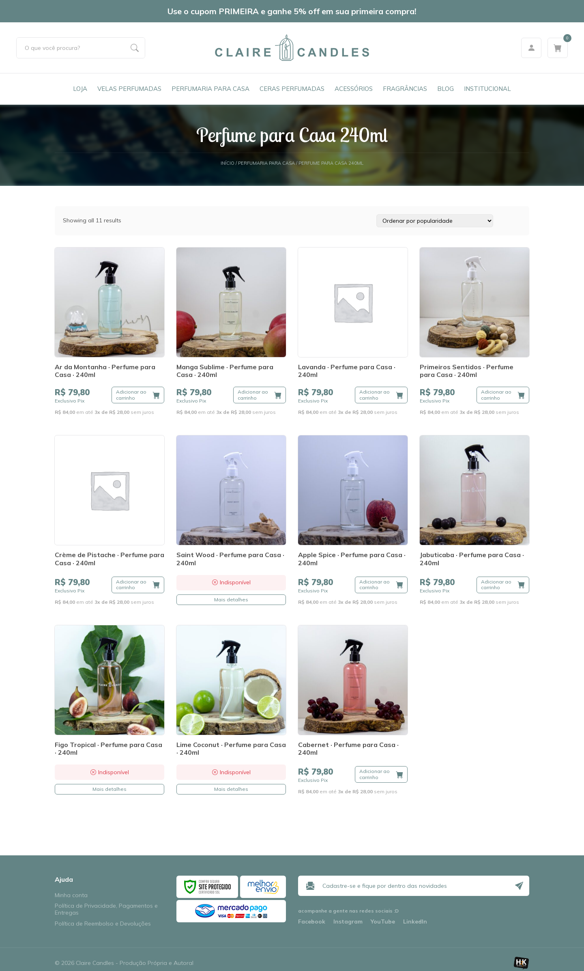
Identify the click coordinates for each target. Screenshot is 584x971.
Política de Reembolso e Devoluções (103, 923)
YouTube (383, 921)
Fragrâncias (405, 89)
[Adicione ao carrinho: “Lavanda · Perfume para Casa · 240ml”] (381, 395)
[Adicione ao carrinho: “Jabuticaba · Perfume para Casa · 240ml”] (503, 585)
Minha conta (71, 895)
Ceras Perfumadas (292, 89)
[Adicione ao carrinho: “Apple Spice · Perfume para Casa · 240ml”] (381, 585)
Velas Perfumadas (129, 89)
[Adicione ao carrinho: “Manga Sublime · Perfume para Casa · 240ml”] (259, 395)
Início (227, 163)
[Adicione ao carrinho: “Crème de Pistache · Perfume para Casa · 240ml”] (138, 585)
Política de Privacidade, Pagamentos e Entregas (106, 909)
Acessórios (354, 89)
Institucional (487, 89)
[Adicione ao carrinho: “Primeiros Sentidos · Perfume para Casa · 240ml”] (503, 395)
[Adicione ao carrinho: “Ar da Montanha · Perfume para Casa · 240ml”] (138, 395)
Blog (445, 89)
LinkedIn (415, 921)
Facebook (311, 921)
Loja (80, 89)
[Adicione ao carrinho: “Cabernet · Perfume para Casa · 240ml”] (381, 774)
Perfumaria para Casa (210, 89)
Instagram (348, 921)
